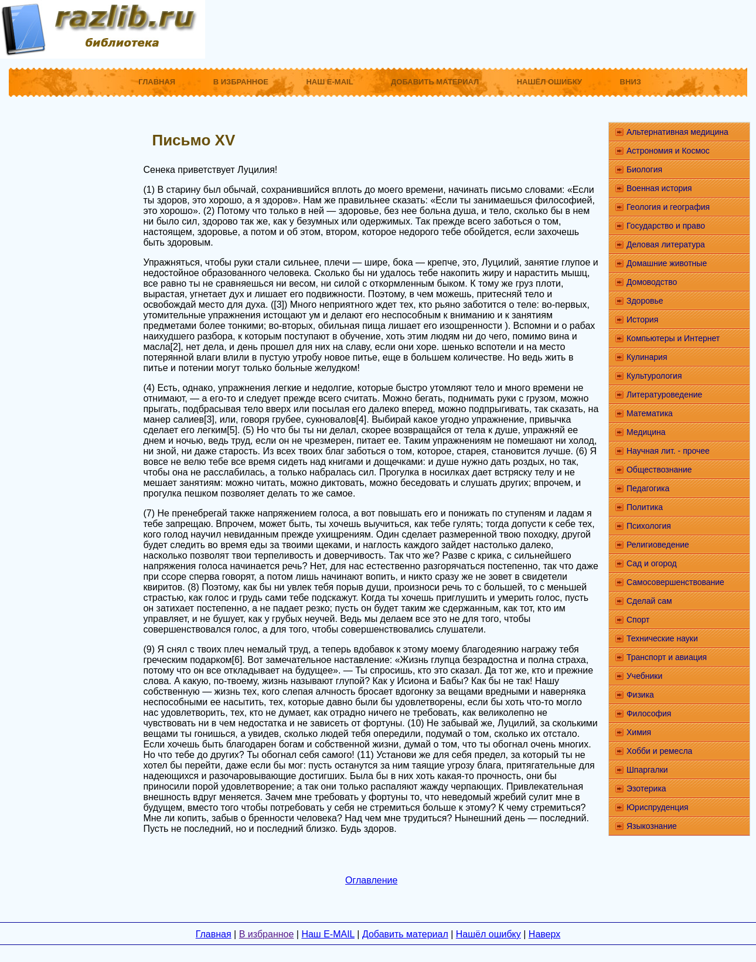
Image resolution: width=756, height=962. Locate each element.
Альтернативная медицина (677, 132)
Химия (638, 732)
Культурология (654, 375)
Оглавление (371, 880)
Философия (648, 713)
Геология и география (668, 207)
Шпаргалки (647, 769)
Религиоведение (657, 544)
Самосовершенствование (675, 582)
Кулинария (647, 357)
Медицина (646, 432)
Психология (648, 526)
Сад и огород (651, 563)
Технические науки (662, 638)
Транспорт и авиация (666, 657)
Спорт (637, 619)
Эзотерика (646, 788)
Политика (644, 507)
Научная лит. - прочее (668, 450)
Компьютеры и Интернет (673, 338)
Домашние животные (666, 263)
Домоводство (651, 282)
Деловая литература (665, 244)
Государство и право (665, 225)
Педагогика (647, 488)
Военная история (659, 188)
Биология (644, 169)
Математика (649, 413)
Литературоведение (664, 394)
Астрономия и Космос (668, 150)
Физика (640, 694)
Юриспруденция (657, 807)
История (642, 319)
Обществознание (659, 469)
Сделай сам (649, 601)
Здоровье (644, 300)
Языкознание (651, 826)
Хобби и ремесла (659, 751)
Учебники (644, 676)
